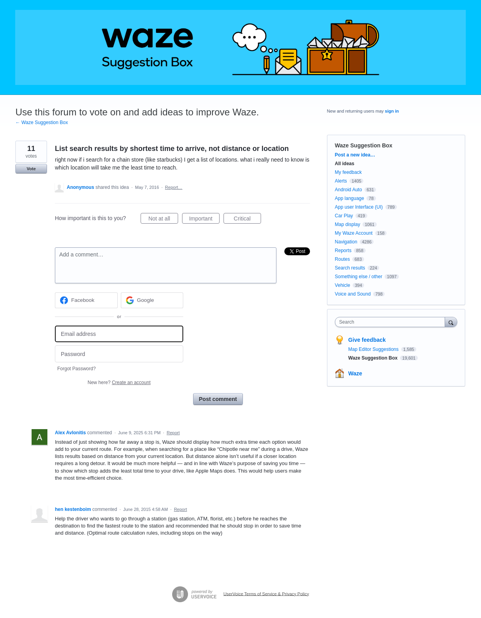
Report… (173, 187)
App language (349, 198)
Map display (347, 224)
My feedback (348, 172)
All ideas (344, 163)
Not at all (163, 219)
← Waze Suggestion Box (41, 122)
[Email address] (119, 334)
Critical (247, 219)
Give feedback (367, 340)
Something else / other (358, 276)
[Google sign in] (152, 300)
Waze (355, 373)
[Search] (451, 322)
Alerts (341, 181)
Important (204, 219)
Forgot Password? (76, 368)
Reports (343, 250)
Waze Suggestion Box (364, 145)
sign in (392, 111)
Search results (350, 268)
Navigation (346, 242)
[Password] (119, 353)
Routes (342, 259)
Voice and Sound (353, 294)
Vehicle (342, 285)
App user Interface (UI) (359, 207)
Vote (31, 168)
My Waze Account (354, 233)
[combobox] (392, 322)
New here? (119, 382)
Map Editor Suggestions (374, 349)
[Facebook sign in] (86, 300)
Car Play (344, 216)
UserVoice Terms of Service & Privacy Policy (266, 593)
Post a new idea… (355, 155)
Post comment (218, 399)
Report (173, 432)
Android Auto (348, 189)
